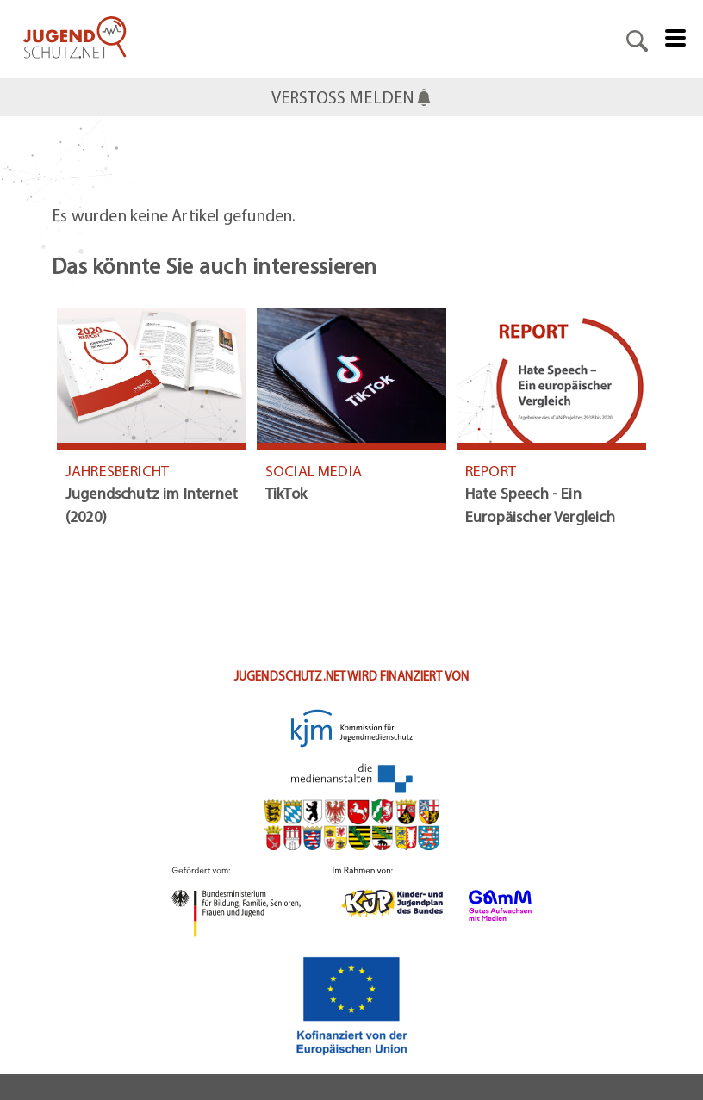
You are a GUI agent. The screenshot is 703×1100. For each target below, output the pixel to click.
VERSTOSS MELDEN (351, 97)
